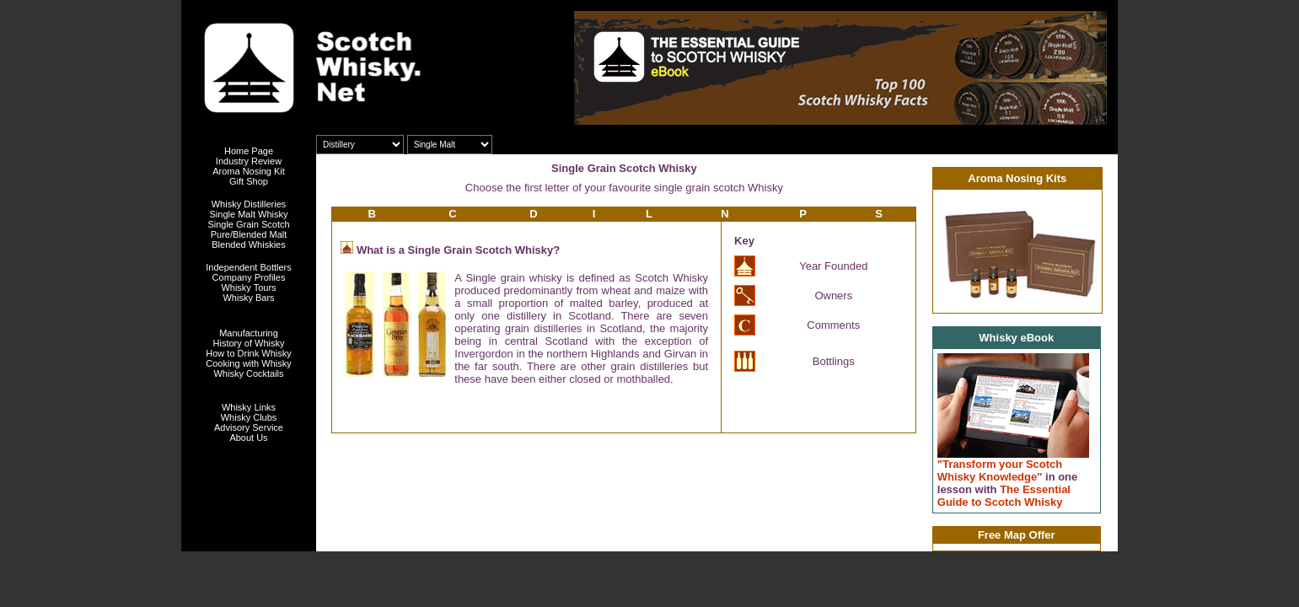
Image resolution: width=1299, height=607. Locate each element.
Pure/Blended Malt (249, 234)
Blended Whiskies (248, 244)
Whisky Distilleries (249, 204)
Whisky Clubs (249, 417)
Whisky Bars (248, 298)
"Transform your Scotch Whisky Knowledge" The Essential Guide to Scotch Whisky (1007, 483)
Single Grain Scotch (248, 224)
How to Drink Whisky (248, 353)
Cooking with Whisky (248, 363)
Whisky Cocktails (248, 373)
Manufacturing (248, 333)
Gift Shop (248, 181)
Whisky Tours (248, 287)
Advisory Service (248, 427)
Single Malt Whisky (249, 214)
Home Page (248, 151)
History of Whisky (249, 343)
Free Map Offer (1016, 535)
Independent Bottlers (249, 267)
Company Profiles (249, 277)
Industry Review (249, 161)
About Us (248, 437)
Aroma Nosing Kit (248, 171)
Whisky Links (249, 407)
